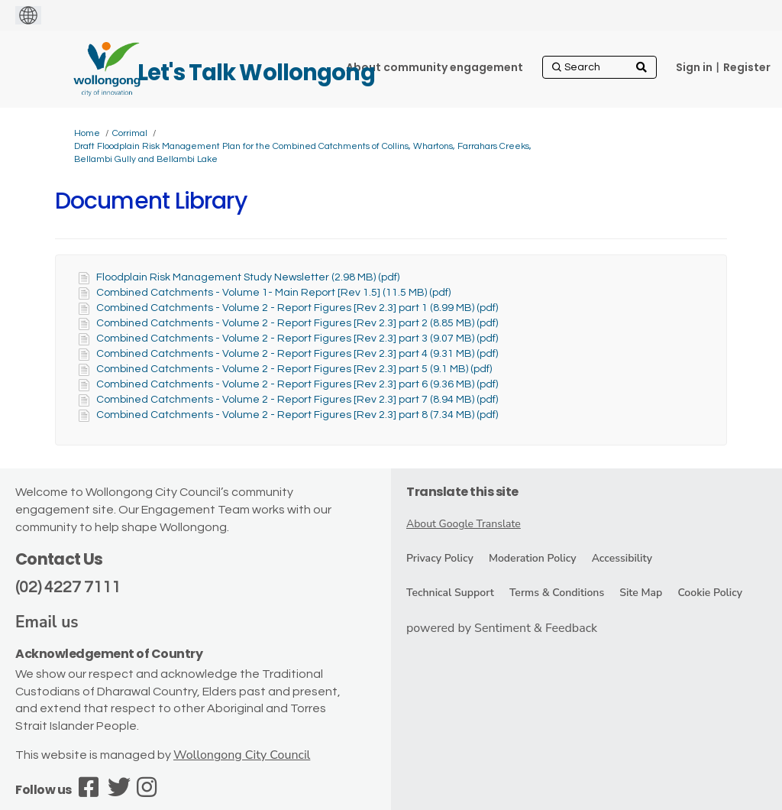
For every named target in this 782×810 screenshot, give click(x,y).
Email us (47, 622)
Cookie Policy (709, 592)
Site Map (640, 592)
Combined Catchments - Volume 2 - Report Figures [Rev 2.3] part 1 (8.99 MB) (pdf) (297, 308)
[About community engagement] (434, 67)
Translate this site (462, 492)
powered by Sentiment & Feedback (501, 628)
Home (87, 133)
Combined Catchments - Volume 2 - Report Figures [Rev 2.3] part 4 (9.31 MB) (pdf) (297, 353)
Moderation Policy (533, 558)
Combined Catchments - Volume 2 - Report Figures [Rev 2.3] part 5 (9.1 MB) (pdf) (294, 369)
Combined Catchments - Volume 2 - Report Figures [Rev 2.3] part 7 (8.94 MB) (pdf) (297, 399)
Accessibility (622, 558)
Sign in (694, 67)
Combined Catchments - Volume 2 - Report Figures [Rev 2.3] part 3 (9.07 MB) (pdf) (297, 338)
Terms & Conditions (556, 592)
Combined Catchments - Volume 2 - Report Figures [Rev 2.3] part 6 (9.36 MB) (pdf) (297, 384)
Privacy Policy (439, 558)
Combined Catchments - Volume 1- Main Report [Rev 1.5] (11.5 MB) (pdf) (273, 292)
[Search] (599, 67)
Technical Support (450, 592)
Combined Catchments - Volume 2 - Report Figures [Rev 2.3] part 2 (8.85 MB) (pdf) (297, 323)
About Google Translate (463, 524)
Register (747, 67)
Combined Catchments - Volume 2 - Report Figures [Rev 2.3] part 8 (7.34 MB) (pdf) (297, 415)
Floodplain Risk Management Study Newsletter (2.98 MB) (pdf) (247, 277)
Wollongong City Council (241, 755)
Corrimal (129, 133)
